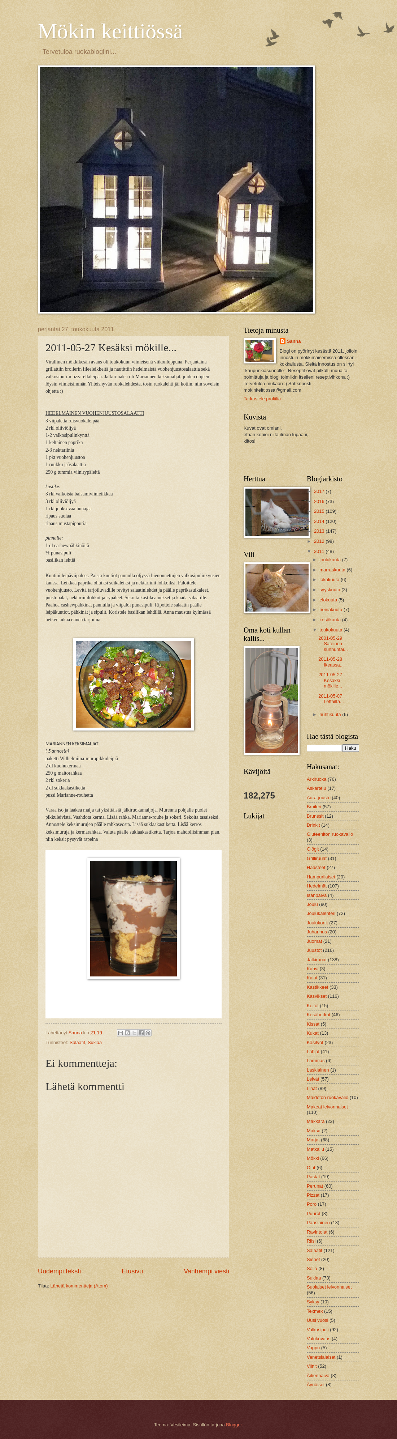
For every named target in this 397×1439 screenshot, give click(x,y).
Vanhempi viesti (206, 1271)
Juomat (314, 941)
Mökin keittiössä (110, 31)
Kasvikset (317, 996)
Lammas (315, 1060)
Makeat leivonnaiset (327, 1107)
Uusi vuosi (317, 1320)
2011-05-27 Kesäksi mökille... (330, 680)
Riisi (311, 1241)
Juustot (314, 950)
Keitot (313, 1005)
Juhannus (317, 932)
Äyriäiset (315, 1384)
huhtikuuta (330, 714)
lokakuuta (330, 579)
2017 (320, 491)
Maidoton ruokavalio (327, 1097)
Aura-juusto (319, 797)
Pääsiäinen (318, 1222)
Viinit (312, 1366)
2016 (320, 501)
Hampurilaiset (321, 877)
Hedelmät (317, 886)
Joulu (312, 904)
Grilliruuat (317, 858)
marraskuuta (332, 569)
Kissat (313, 1024)
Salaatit (77, 1042)
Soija (312, 1268)
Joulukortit (317, 922)
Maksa (313, 1130)
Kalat (312, 977)
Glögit (313, 849)
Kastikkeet (317, 987)
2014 (320, 521)
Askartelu (316, 788)
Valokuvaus (319, 1338)
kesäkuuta (330, 619)
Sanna (294, 341)
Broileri (314, 806)
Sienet (313, 1259)
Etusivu (132, 1271)
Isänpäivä (317, 895)
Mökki (313, 1158)
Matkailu (315, 1149)
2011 (320, 551)
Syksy (313, 1301)
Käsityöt (315, 1042)
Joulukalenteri (321, 913)
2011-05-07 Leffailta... (331, 698)
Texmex (315, 1311)
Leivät (313, 1079)
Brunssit (315, 816)
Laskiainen (318, 1070)
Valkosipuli (318, 1329)
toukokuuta (331, 630)
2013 (320, 531)
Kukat (313, 1033)
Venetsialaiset (321, 1357)
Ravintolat (317, 1232)
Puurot (313, 1213)
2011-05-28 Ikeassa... (331, 661)
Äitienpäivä (318, 1375)
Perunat (315, 1186)
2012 (320, 541)
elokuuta (328, 600)
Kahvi (312, 968)
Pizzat (313, 1195)
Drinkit (313, 825)
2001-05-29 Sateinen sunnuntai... (333, 643)
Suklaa (95, 1042)
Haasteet (316, 867)
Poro (312, 1204)
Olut (311, 1167)
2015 (320, 511)
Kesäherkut (318, 1014)
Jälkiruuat (317, 959)
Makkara (315, 1121)
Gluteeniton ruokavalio (330, 834)
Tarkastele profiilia (262, 398)
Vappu (313, 1347)
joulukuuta (330, 559)
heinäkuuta (331, 609)
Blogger (234, 1424)
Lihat (312, 1088)
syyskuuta (330, 589)
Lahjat (313, 1051)
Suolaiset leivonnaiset (329, 1287)
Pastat (313, 1176)
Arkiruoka (316, 779)
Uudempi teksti (59, 1271)
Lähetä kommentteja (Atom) (79, 1286)
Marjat (313, 1139)
